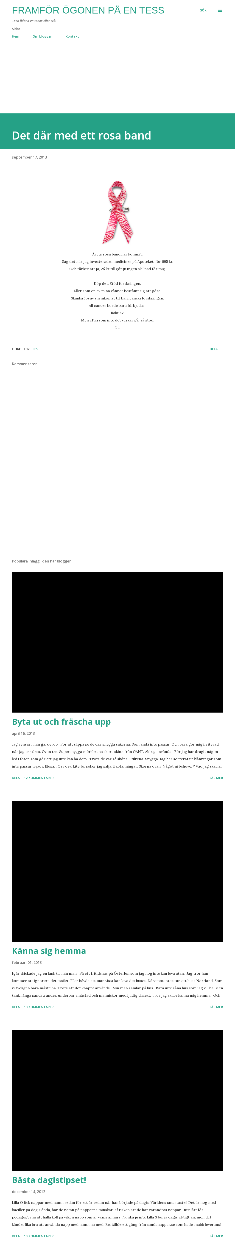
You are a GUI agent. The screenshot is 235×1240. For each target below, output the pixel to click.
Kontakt (72, 36)
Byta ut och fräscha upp (61, 721)
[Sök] (203, 10)
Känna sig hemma (49, 950)
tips (34, 349)
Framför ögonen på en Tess (88, 10)
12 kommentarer (39, 778)
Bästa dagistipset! (49, 1179)
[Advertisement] (117, 81)
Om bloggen (42, 36)
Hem (15, 36)
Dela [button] (214, 349)
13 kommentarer (39, 1007)
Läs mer (216, 778)
